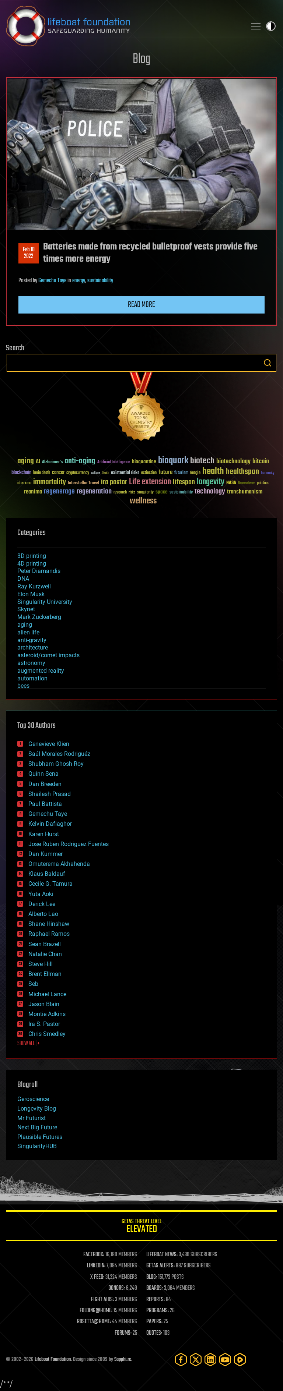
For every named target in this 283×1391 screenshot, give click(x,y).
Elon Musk (31, 594)
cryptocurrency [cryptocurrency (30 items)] (77, 473)
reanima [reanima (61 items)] (33, 491)
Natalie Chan (45, 954)
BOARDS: (154, 1288)
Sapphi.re (122, 1359)
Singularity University (44, 601)
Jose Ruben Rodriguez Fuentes (68, 843)
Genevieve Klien (48, 743)
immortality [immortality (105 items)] (49, 482)
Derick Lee (41, 903)
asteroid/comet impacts (48, 655)
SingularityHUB (37, 1146)
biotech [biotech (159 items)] (202, 461)
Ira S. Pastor (44, 1023)
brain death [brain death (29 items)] (41, 473)
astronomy (31, 662)
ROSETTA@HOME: (94, 1322)
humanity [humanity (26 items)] (268, 473)
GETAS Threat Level (141, 1227)
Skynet (26, 609)
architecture (32, 647)
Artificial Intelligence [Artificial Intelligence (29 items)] (113, 462)
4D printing (31, 563)
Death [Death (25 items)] (105, 473)
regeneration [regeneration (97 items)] (94, 491)
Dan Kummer (45, 853)
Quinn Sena (43, 773)
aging (24, 624)
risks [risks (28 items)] (132, 492)
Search (267, 363)
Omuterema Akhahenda (59, 863)
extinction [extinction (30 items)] (149, 473)
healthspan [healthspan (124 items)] (242, 472)
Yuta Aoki (40, 894)
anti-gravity (31, 640)
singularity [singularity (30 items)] (145, 492)
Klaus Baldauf (46, 873)
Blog (141, 59)
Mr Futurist (31, 1118)
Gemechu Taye (52, 281)
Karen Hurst (43, 834)
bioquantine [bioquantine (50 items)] (144, 462)
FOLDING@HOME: (96, 1311)
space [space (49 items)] (162, 492)
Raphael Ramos (49, 933)
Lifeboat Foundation (53, 1359)
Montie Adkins (47, 1013)
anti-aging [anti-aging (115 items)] (79, 461)
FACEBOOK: (93, 1255)
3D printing (31, 555)
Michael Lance (47, 994)
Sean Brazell (44, 944)
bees (23, 685)
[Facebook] (181, 1359)
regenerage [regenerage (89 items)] (59, 492)
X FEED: (97, 1277)
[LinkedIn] (210, 1359)
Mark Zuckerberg (39, 616)
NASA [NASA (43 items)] (231, 483)
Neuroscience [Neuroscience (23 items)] (246, 484)
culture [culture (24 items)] (95, 473)
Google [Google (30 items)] (195, 473)
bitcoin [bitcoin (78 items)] (260, 462)
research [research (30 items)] (120, 492)
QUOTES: (154, 1333)
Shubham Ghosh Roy (56, 763)
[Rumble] (240, 1359)
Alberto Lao (43, 913)
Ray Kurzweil (34, 586)
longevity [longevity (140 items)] (210, 482)
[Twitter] (196, 1359)
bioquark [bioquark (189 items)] (173, 461)
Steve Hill (40, 963)
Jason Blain (43, 1004)
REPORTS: (155, 1300)
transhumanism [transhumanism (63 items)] (244, 491)
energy (78, 281)
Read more (141, 304)
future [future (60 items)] (165, 472)
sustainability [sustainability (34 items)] (181, 492)
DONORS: (116, 1288)
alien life (28, 632)
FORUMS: (123, 1333)
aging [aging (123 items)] (25, 461)
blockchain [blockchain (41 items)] (21, 473)
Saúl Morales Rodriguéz (59, 753)
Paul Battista (45, 803)
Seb (33, 983)
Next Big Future (37, 1127)
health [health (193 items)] (213, 471)
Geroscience (33, 1099)
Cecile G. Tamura (50, 883)
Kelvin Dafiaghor (50, 823)
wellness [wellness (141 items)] (143, 501)
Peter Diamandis (38, 570)
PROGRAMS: (157, 1311)
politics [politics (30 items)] (263, 483)
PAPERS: (154, 1322)
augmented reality (40, 670)
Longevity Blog (36, 1108)
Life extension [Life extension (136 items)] (150, 482)
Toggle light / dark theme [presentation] (271, 26)
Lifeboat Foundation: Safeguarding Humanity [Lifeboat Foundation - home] (123, 26)
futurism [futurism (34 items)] (181, 473)
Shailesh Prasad (49, 793)
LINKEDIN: (96, 1266)
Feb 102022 (29, 253)
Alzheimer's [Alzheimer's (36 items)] (52, 462)
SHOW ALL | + (28, 1043)
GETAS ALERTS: (160, 1266)
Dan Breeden (45, 784)
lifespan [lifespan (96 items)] (184, 482)
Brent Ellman (45, 973)
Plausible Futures (39, 1136)
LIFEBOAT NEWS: (162, 1255)
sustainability (100, 281)
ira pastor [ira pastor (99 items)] (114, 482)
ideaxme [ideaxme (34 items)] (24, 483)
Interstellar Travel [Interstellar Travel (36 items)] (83, 483)
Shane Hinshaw (48, 923)
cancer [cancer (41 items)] (58, 473)
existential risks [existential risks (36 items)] (125, 473)
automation (32, 678)
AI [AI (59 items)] (38, 462)
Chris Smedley (47, 1033)
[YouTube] (225, 1359)
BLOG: (151, 1277)
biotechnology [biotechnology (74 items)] (233, 462)
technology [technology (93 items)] (210, 492)
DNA (23, 578)
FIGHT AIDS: (102, 1300)
